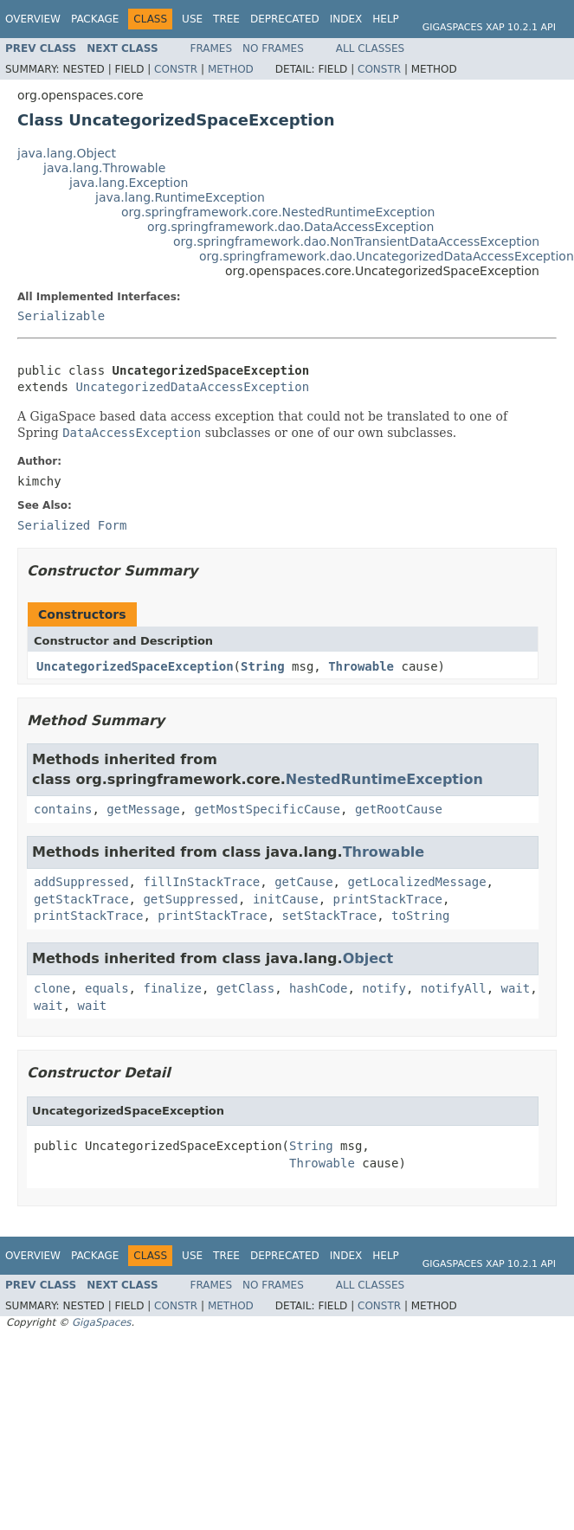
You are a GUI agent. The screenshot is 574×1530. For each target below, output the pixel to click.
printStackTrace (387, 899)
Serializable (61, 316)
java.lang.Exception (128, 183)
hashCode (318, 988)
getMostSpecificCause (267, 809)
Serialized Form (71, 525)
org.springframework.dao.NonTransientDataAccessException (356, 241)
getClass (245, 988)
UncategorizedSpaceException (135, 666)
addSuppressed (81, 882)
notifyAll (454, 988)
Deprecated (284, 19)
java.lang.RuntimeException (180, 197)
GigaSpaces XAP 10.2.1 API (489, 27)
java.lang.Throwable (104, 168)
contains (63, 809)
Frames (211, 48)
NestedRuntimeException (384, 779)
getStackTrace (81, 899)
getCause (303, 882)
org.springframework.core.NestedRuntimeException (278, 212)
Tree (226, 19)
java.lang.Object (66, 153)
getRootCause (398, 809)
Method (231, 69)
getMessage (142, 809)
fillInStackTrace (201, 882)
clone (52, 988)
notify (384, 988)
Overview (33, 19)
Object (368, 958)
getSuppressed (190, 899)
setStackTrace (329, 915)
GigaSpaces (101, 1322)
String (263, 666)
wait (516, 988)
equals (107, 988)
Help (385, 19)
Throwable (361, 666)
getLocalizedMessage (416, 882)
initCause (286, 899)
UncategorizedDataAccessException (192, 387)
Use (192, 19)
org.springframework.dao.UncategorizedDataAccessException (386, 256)
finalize (172, 988)
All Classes (370, 48)
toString (420, 915)
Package (95, 19)
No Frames (273, 48)
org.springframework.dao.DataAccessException (290, 227)
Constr (175, 69)
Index (346, 19)
